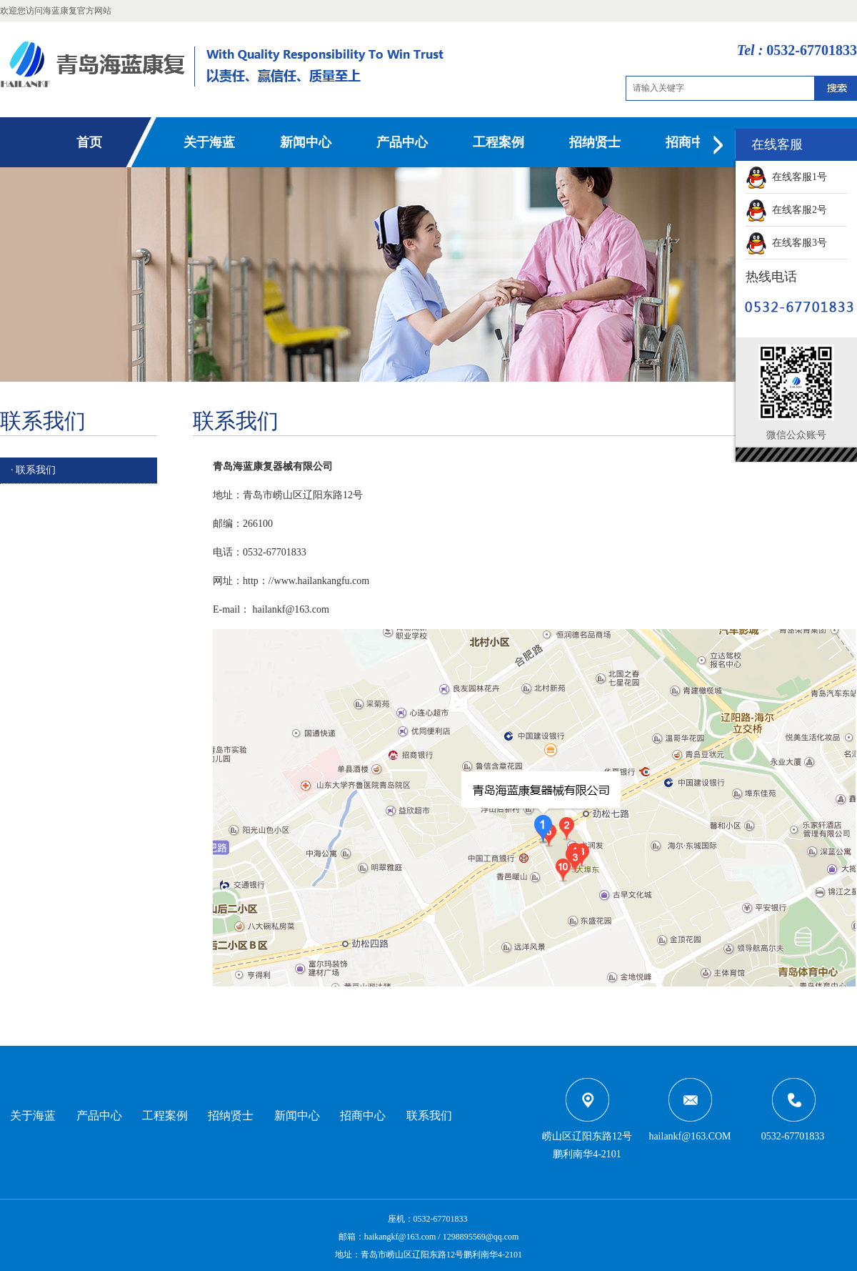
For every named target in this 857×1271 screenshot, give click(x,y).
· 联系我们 (33, 470)
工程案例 (498, 142)
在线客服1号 (786, 177)
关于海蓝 (209, 142)
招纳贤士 (595, 142)
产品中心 (402, 142)
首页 (89, 142)
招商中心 (691, 142)
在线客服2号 (786, 209)
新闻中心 (305, 142)
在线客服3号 (786, 242)
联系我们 (429, 1115)
